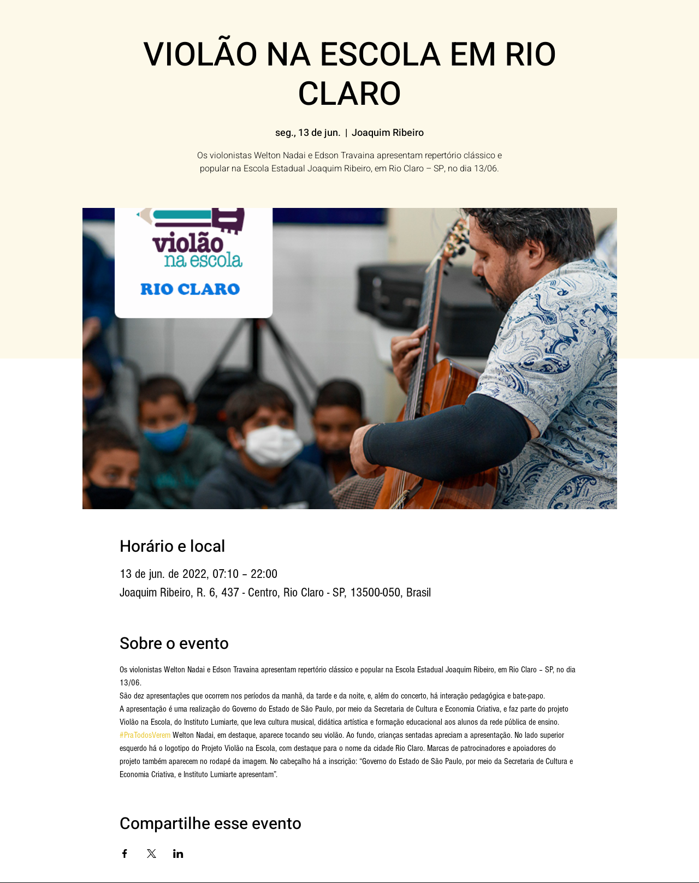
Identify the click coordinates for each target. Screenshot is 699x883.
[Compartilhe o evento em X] (151, 853)
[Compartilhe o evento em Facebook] (125, 853)
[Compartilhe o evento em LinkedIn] (178, 853)
